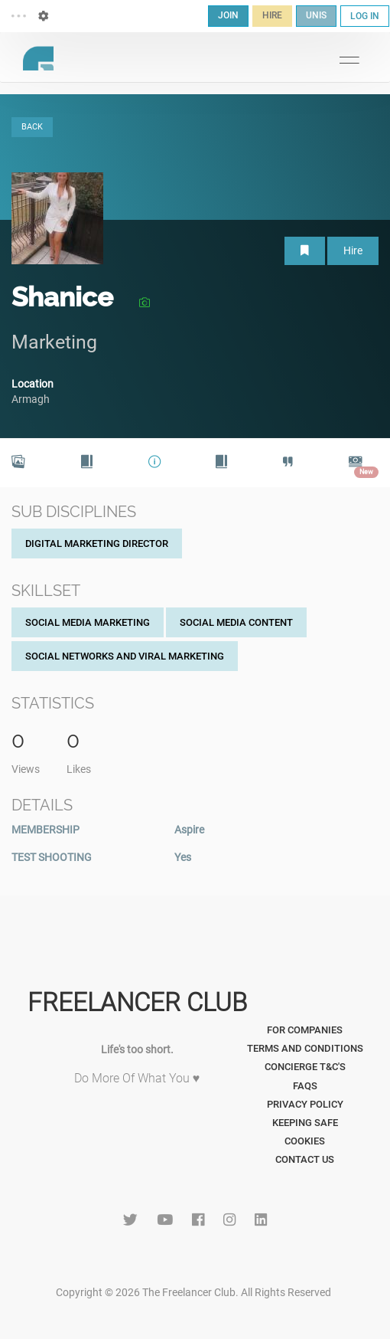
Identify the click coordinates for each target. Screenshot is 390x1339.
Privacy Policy (305, 1104)
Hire (352, 250)
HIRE (272, 15)
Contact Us (304, 1159)
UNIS (316, 15)
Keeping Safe (305, 1122)
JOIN (228, 15)
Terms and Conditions (305, 1048)
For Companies (305, 1030)
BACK (32, 127)
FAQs (305, 1086)
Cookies (304, 1141)
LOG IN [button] (364, 16)
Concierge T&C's (305, 1066)
